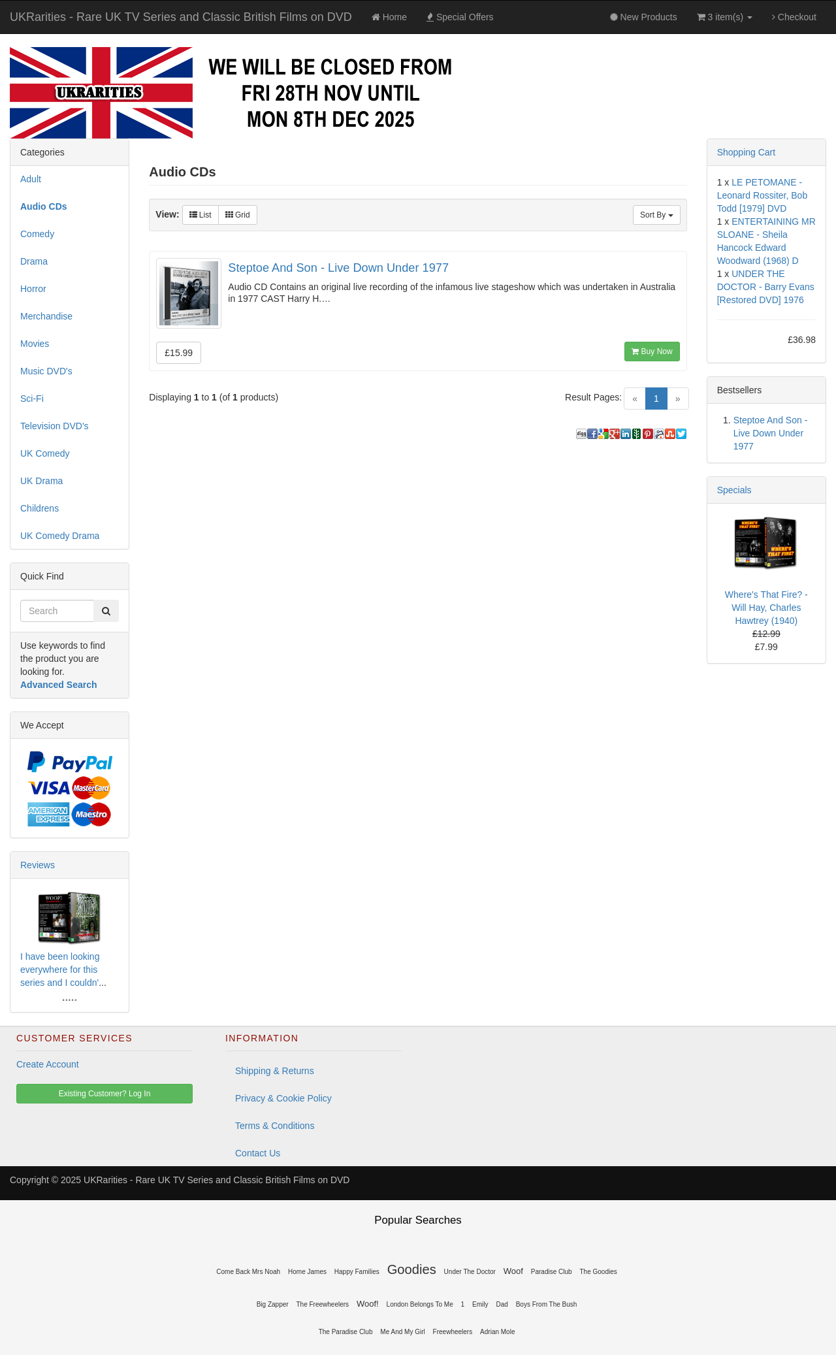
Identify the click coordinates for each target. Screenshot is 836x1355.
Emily (480, 1304)
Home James (307, 1271)
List (200, 215)
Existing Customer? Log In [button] (105, 1093)
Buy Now (652, 351)
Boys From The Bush (546, 1304)
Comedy (37, 234)
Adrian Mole (497, 1331)
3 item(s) (724, 17)
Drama (34, 261)
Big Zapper (273, 1304)
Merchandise (46, 316)
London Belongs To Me (420, 1304)
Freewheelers (453, 1331)
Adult (30, 179)
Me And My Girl (402, 1331)
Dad (501, 1304)
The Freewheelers (323, 1304)
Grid (237, 215)
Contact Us (257, 1153)
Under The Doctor (470, 1271)
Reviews (37, 865)
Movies (34, 343)
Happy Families (356, 1271)
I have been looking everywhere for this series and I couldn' (59, 969)
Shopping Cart (746, 152)
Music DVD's (46, 371)
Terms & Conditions (274, 1125)
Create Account (47, 1064)
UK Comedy (44, 453)
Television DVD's (54, 426)
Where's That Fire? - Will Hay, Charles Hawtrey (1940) (766, 607)
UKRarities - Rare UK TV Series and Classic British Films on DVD (181, 17)
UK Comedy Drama (59, 536)
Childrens (39, 508)
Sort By (656, 215)
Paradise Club (551, 1271)
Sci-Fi (32, 398)
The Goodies (598, 1271)
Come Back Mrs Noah (248, 1271)
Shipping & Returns (274, 1071)
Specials (734, 490)
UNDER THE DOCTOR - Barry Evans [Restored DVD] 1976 (765, 287)
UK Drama (41, 481)
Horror (33, 289)
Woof (513, 1271)
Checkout (794, 17)
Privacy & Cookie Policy (283, 1098)
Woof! (368, 1304)
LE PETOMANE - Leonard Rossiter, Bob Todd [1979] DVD (762, 195)
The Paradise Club (346, 1331)
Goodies (411, 1269)
